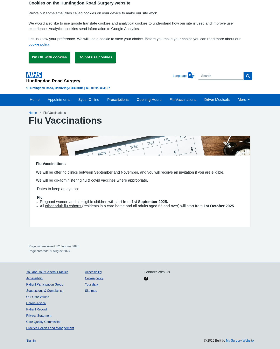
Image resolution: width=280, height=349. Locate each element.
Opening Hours (149, 99)
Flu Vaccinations (183, 99)
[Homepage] (98, 77)
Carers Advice (36, 303)
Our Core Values (37, 296)
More (244, 99)
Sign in (31, 340)
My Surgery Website (240, 340)
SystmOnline (88, 99)
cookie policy (39, 44)
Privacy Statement (38, 315)
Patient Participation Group (44, 284)
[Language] (184, 76)
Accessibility (34, 278)
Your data (91, 284)
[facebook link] (146, 279)
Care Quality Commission (43, 321)
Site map (91, 290)
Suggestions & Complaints (44, 290)
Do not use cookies (95, 57)
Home (35, 99)
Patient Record (36, 309)
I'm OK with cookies (49, 57)
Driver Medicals (217, 99)
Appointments (59, 99)
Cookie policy (94, 278)
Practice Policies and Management (50, 328)
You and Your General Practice (47, 271)
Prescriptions (118, 99)
